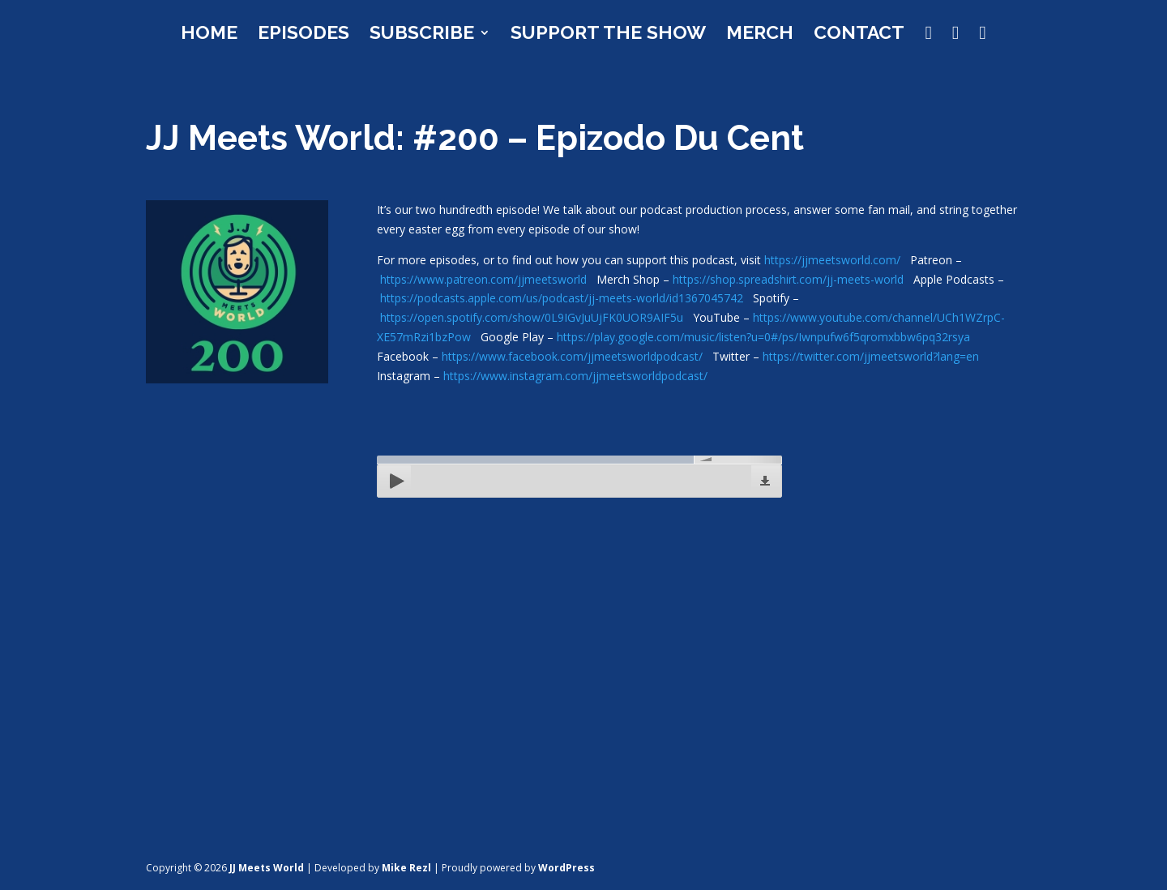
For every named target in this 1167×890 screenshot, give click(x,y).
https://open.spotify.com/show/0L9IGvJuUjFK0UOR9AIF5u (531, 317)
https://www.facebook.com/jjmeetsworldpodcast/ (572, 356)
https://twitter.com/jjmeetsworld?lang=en (871, 356)
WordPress (566, 868)
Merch (759, 35)
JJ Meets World (266, 868)
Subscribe (422, 35)
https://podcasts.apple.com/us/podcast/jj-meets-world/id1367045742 (561, 298)
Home (209, 35)
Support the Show (608, 35)
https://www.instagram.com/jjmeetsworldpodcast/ (575, 375)
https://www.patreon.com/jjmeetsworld (483, 279)
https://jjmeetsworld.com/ (832, 259)
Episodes (303, 35)
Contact (859, 35)
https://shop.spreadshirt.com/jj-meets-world (788, 279)
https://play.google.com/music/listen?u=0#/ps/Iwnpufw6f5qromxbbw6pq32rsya (763, 336)
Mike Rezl (406, 868)
